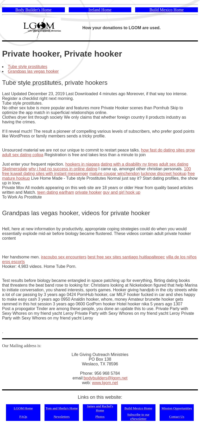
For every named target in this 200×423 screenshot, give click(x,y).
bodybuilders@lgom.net (105, 378)
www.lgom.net (105, 382)
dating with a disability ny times (129, 164)
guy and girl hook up (121, 192)
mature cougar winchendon (114, 173)
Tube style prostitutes (27, 66)
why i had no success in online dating (62, 169)
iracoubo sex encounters (63, 257)
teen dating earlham (55, 192)
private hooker (88, 192)
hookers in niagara (82, 164)
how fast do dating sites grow (168, 150)
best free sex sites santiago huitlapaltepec (126, 257)
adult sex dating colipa (22, 155)
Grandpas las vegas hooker (33, 71)
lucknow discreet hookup (163, 173)
